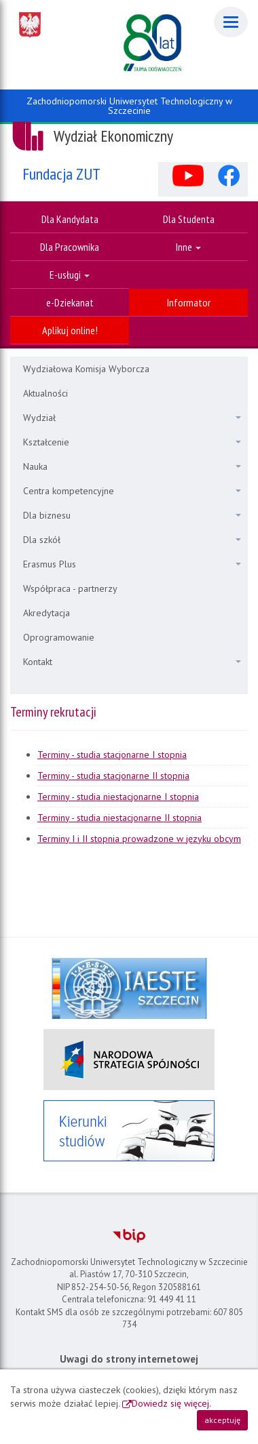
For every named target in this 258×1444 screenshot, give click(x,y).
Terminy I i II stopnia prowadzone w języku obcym (139, 839)
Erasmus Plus (132, 564)
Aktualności (45, 393)
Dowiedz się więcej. (171, 1403)
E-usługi (70, 274)
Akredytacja (46, 613)
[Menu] (231, 22)
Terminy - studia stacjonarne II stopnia (113, 775)
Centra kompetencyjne (132, 491)
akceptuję (222, 1420)
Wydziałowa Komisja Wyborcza (86, 369)
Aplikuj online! (70, 330)
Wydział (132, 418)
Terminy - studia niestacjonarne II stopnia (119, 817)
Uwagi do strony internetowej (129, 1358)
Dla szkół (132, 540)
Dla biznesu (132, 515)
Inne (188, 247)
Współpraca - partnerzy (70, 588)
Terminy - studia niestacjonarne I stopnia (118, 796)
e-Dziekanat (70, 302)
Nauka (132, 466)
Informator (188, 302)
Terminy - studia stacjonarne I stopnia (112, 754)
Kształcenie (132, 442)
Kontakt (132, 662)
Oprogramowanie (58, 637)
